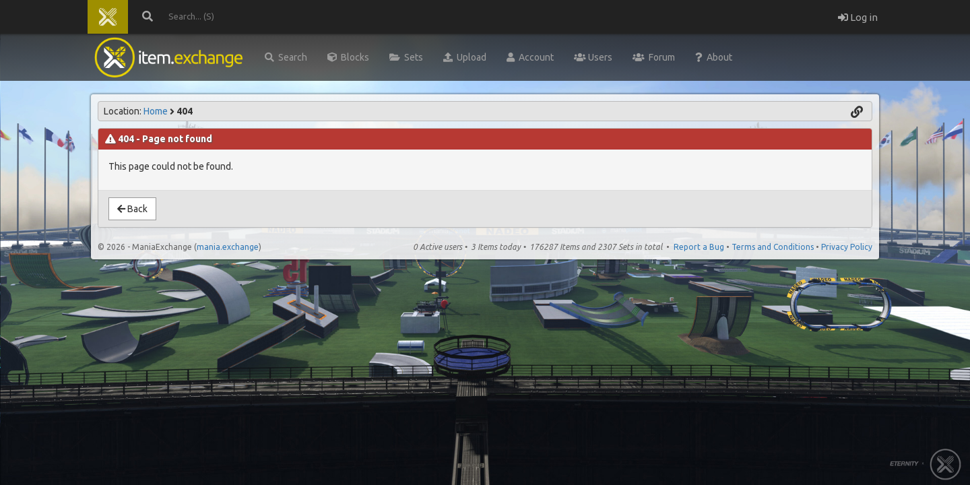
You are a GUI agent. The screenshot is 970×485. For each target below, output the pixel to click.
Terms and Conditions (773, 247)
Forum (654, 57)
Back (132, 208)
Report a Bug (699, 247)
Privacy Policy (846, 247)
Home (155, 111)
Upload (464, 57)
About (713, 57)
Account (530, 57)
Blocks (348, 57)
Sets (406, 57)
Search (286, 57)
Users (593, 57)
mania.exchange (228, 247)
